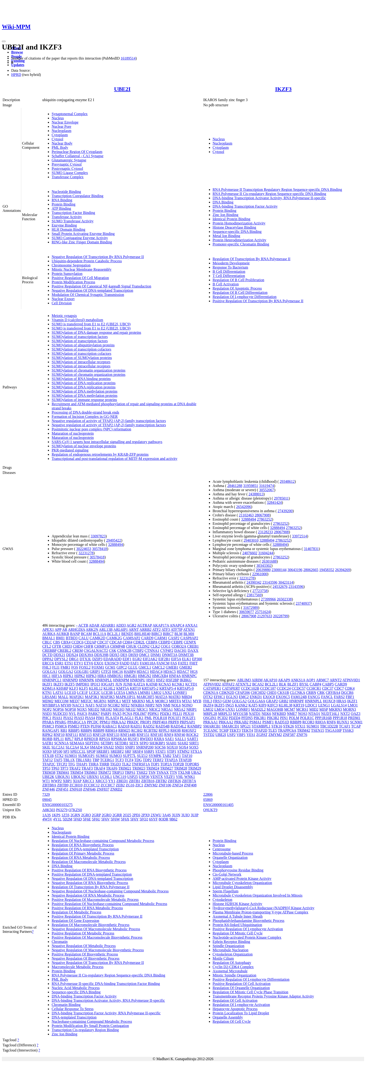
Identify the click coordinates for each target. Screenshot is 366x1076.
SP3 (66, 751)
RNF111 (72, 735)
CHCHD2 (258, 693)
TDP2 (147, 760)
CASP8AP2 (189, 638)
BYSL (304, 684)
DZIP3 (97, 659)
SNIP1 (130, 747)
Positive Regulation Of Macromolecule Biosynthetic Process (97, 937)
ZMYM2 (151, 785)
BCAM (86, 634)
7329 (46, 794)
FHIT (193, 663)
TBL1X (69, 760)
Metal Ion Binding (226, 236)
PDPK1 (153, 714)
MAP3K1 (92, 697)
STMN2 (183, 751)
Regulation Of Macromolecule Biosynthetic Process (90, 925)
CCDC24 (284, 688)
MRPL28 (210, 714)
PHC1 (46, 718)
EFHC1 (219, 697)
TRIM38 (48, 772)
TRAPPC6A (287, 730)
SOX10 (172, 747)
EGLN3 (232, 697)
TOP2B (178, 764)
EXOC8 (269, 697)
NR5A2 (179, 709)
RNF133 (112, 735)
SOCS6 (160, 747)
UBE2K (48, 777)
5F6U (96, 819)
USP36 (144, 777)
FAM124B (299, 697)
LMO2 (156, 693)
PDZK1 (166, 714)
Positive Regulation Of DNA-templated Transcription (92, 874)
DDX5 (114, 655)
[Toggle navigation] (4, 41)
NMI (166, 705)
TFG (71, 764)
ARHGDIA (76, 630)
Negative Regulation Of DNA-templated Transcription (92, 290)
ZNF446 (48, 789)
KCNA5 (164, 684)
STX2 (59, 756)
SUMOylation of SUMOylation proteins (82, 358)
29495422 (113, 540)
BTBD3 (72, 638)
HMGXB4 (160, 676)
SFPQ (144, 743)
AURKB (62, 634)
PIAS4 (90, 718)
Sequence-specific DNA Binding (237, 232)
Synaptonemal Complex (70, 114)
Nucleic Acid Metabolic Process (76, 988)
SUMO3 (115, 756)
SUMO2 (102, 756)
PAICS (82, 714)
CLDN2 (143, 646)
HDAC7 (183, 672)
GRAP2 (272, 701)
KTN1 (47, 693)
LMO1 (353, 705)
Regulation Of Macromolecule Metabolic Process (89, 862)
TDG (138, 760)
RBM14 (111, 730)
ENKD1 (256, 697)
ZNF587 (289, 735)
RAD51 (136, 726)
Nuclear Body (62, 143)
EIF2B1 (164, 659)
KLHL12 (96, 688)
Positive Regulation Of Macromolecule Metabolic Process (95, 900)
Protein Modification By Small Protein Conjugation (90, 1026)
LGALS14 (339, 705)
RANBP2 (194, 726)
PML (148, 718)
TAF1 (176, 756)
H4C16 (117, 672)
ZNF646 (89, 789)
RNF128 (99, 735)
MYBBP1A (51, 705)
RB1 (63, 730)
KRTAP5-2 (150, 688)
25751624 (262, 612)
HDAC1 (143, 672)
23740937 (303, 603)
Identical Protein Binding (231, 219)
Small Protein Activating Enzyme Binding (83, 234)
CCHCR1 (313, 688)
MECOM (61, 701)
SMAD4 (96, 747)
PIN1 (284, 718)
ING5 (229, 705)
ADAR (94, 625)
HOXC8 (329, 701)
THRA (93, 764)
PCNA (127, 714)
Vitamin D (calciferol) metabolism (77, 320)
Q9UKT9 (210, 810)
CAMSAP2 (131, 638)
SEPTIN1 (92, 743)
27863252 (264, 519)
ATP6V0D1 (351, 680)
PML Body (60, 147)
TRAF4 (99, 768)
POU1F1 (174, 718)
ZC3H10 (76, 785)
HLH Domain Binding (68, 229)
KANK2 (241, 705)
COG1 (166, 646)
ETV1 (78, 663)
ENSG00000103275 (57, 805)
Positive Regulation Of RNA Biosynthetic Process (89, 870)
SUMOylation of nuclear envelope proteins (84, 446)
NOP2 (47, 709)
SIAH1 (171, 743)
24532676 (280, 587)
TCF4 (129, 760)
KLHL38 (285, 705)
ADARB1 (107, 625)
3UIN (176, 815)
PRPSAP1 (187, 722)
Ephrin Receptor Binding (231, 942)
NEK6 (266, 714)
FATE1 (183, 663)
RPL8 (78, 739)
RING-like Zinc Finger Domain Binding (82, 242)
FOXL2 (85, 667)
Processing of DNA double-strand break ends (85, 412)
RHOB (175, 730)
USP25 (132, 777)
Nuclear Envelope (65, 122)
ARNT (134, 630)
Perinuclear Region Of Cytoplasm (77, 152)
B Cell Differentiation (229, 271)
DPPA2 (47, 659)
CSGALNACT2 (96, 651)
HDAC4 (156, 672)
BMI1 (60, 638)
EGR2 (137, 659)
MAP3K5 (107, 697)
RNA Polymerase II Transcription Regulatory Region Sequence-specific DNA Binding (277, 190)
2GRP (96, 815)
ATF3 (166, 630)
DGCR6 (347, 693)
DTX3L (85, 659)
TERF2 (158, 760)
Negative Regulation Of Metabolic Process (84, 946)
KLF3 (73, 688)
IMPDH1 (83, 684)
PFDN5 (247, 718)
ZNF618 (76, 789)
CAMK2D (98, 638)
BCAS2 (258, 684)
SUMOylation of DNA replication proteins (84, 383)
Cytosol (57, 139)
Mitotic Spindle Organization (234, 975)
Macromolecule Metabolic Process (77, 967)
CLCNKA (297, 693)
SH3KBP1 (157, 743)
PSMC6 (61, 726)
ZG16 (130, 785)
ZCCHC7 (108, 785)
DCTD (47, 655)
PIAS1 (57, 718)
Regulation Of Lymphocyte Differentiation (245, 297)
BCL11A (99, 634)
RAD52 (149, 726)
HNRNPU (137, 680)
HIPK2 (79, 676)
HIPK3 (91, 676)
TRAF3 (87, 768)
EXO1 (99, 663)
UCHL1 (106, 777)
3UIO (185, 815)
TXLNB (184, 772)
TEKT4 (247, 730)
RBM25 (124, 730)
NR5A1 (167, 709)
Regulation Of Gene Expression (75, 921)
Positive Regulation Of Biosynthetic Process (85, 954)
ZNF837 (103, 789)
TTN (173, 772)
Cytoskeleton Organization (233, 954)
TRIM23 (138, 768)
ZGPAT (261, 735)
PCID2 (223, 718)
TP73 (64, 768)
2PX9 (145, 815)
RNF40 (179, 735)
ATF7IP (176, 630)
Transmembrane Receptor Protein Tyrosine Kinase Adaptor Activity (263, 996)
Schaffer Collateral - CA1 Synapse (77, 156)
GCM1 (110, 667)
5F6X (125, 819)
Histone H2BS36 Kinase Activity (237, 904)
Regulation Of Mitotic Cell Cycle (238, 933)
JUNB (127, 684)
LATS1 (58, 693)
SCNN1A (61, 743)
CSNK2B (124, 651)
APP (58, 630)
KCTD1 (191, 684)
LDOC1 (311, 705)
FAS (173, 663)
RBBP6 (86, 730)
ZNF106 (164, 785)
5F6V (105, 819)
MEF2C (87, 701)
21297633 (264, 616)
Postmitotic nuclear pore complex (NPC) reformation (91, 429)
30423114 (285, 582)
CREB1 (193, 646)
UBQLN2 (78, 777)
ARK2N (92, 630)
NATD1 (255, 714)
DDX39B (101, 655)
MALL (63, 697)
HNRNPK (86, 680)
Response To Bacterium (230, 267)
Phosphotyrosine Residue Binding (238, 870)
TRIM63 (90, 772)
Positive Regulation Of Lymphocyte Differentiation (251, 979)
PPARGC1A (76, 722)
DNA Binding (223, 202)
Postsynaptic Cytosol (67, 168)
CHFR (88, 646)
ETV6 (88, 663)
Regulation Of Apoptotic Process (237, 288)
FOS (74, 667)
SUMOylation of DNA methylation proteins (84, 391)
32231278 (85, 553)
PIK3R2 (273, 718)
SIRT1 (194, 743)
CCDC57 (299, 688)
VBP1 (241, 735)
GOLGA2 (65, 672)
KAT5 (252, 705)
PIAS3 (79, 718)
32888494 (115, 545)
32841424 (274, 502)
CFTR (56, 646)
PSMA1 (256, 722)
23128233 (265, 532)
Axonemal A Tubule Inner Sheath (238, 916)
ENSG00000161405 (218, 805)
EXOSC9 (112, 663)
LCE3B (107, 693)
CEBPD (164, 642)
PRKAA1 (210, 722)
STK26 (288, 726)
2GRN (75, 815)
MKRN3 (138, 701)
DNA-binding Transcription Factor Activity (245, 206)
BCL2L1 (113, 634)
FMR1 (65, 667)
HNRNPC (189, 676)
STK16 (276, 726)
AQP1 (310, 680)
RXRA (159, 739)
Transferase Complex (68, 177)
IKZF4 (208, 705)
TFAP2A (171, 760)
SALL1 (180, 739)
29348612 (287, 481)
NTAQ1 (314, 714)
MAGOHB (275, 709)
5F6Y (134, 819)
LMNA (131, 693)
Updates (17, 65)
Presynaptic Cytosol (66, 164)
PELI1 (177, 714)
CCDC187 (268, 688)
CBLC (47, 642)
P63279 (61, 810)
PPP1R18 (340, 718)
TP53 (46, 768)
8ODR (164, 819)
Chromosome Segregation (71, 265)
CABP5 (328, 684)
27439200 (285, 511)
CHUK (131, 646)
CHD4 (78, 646)
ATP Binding (61, 208)
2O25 (127, 815)
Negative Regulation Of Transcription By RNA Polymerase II (98, 257)
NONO (187, 705)
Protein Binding (63, 204)
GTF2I (106, 672)
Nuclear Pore (61, 126)
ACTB (83, 625)
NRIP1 (191, 709)
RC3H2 (137, 730)
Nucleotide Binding (66, 192)
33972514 (299, 536)
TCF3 (119, 760)
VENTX (156, 777)
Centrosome (222, 849)
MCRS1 (302, 709)
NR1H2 (106, 709)
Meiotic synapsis (64, 316)
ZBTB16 (148, 781)
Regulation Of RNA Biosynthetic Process (83, 845)
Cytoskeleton (222, 900)
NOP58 (70, 709)
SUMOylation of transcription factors (80, 337)
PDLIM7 (140, 714)
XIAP (77, 781)
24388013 (256, 494)
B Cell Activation (226, 284)
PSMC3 (48, 726)
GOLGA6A (256, 701)
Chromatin (59, 942)
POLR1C (307, 718)
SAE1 (169, 739)
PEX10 (188, 714)
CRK (321, 693)
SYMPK (155, 756)
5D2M (67, 819)
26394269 (342, 570)
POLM (294, 718)
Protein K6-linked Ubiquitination (237, 925)
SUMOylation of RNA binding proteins (81, 379)
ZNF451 (62, 789)
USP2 (231, 735)
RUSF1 (133, 739)
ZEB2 (120, 785)
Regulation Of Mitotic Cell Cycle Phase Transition (250, 992)
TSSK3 (347, 730)
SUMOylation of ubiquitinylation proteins (83, 345)
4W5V (47, 819)
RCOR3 (308, 722)
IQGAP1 (107, 684)
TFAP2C (49, 764)
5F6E (87, 819)
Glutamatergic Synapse (69, 160)
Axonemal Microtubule (230, 971)
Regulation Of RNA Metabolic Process (81, 857)
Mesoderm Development (231, 263)
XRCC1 (88, 781)
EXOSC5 (283, 697)
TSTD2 (209, 735)
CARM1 (160, 638)
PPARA (48, 722)
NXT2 (345, 714)
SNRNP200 (145, 747)
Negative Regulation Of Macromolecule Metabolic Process (96, 929)
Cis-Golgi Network (227, 874)
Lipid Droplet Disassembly (233, 887)
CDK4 (350, 688)
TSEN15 (317, 730)
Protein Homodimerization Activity (239, 223)
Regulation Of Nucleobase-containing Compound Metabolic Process (103, 841)
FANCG (314, 697)
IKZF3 (283, 89)
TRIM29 (194, 768)
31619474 (266, 486)
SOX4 (183, 747)
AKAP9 (284, 680)
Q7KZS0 (75, 810)
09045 (47, 800)
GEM (226, 701)
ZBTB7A (189, 781)
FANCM (162, 663)
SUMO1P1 (86, 756)
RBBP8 (98, 730)
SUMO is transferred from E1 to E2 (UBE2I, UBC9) (91, 324)
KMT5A (122, 688)
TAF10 (187, 756)
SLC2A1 (58, 747)
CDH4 (127, 642)
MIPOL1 (114, 701)
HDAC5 (169, 672)
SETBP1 (107, 743)
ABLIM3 (244, 680)
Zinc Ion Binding (225, 215)
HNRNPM (121, 680)
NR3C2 (154, 709)
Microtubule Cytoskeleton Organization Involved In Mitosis (258, 895)
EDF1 (127, 659)
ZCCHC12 (92, 785)
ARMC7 (322, 680)
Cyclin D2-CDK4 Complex (233, 967)
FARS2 (339, 697)
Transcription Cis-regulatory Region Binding (85, 1030)
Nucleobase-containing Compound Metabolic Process (92, 1021)
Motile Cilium (223, 958)
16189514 (128, 58)
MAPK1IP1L (126, 697)
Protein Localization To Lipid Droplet (241, 1013)
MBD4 (187, 697)
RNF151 (143, 735)
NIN (158, 705)
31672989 (250, 608)
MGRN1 (100, 701)
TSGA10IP (333, 730)
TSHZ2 (142, 772)
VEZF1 (169, 777)
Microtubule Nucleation (230, 950)
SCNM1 (356, 722)
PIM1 (100, 718)
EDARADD (112, 659)
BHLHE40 (142, 634)
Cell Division (62, 303)
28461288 (234, 486)
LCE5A (119, 693)
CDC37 (103, 642)
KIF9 (263, 705)
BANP (75, 634)
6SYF (153, 819)
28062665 (310, 570)
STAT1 (160, 751)
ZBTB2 (161, 781)
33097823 (98, 536)
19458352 (326, 570)
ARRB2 (145, 630)
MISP (323, 709)
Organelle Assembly (228, 1017)
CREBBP (49, 651)
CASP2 (173, 638)
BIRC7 (168, 634)
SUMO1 (70, 756)
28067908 (262, 515)
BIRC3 (156, 634)
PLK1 (139, 718)
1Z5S (65, 815)
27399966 (268, 599)
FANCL (327, 697)
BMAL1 (48, 638)
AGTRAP (144, 625)
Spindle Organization (228, 946)
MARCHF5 (145, 697)
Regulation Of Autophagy (232, 963)
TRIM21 (124, 768)
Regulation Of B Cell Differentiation (240, 293)
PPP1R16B (323, 718)
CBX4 (65, 642)
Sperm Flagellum (226, 891)
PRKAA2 (118, 722)
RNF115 (85, 735)
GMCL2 (158, 667)
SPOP (91, 751)
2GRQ (107, 815)
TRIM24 (152, 768)
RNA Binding (62, 200)
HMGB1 (130, 676)
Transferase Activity (67, 217)
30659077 (246, 612)
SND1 (119, 747)
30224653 (83, 549)
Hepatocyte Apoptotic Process (235, 1009)
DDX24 (72, 655)
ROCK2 (192, 735)
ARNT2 (336, 680)
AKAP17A (161, 625)
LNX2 (167, 693)
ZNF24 (177, 785)
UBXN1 (93, 777)
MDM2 (47, 701)
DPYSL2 (61, 659)
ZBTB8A (49, 785)
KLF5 (83, 688)
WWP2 (56, 781)
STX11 (300, 726)
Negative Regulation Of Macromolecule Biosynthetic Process (98, 950)
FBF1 (350, 697)
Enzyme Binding (64, 225)
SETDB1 (121, 743)
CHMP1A (101, 646)
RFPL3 (164, 730)
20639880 (263, 570)
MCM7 (289, 709)
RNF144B (128, 735)
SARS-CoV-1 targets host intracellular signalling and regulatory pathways (107, 442)
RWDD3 (146, 739)
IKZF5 (69, 684)
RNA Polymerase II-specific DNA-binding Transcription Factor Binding (106, 984)
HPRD (16, 75)
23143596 (269, 582)
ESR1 (59, 663)
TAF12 (47, 760)
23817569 (254, 595)
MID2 (313, 709)
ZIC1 (139, 785)
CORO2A (179, 646)
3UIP (194, 815)
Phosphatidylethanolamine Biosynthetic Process (249, 921)
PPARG (60, 722)
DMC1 (144, 655)
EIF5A (176, 659)
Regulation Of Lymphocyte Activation (241, 1005)
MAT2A (161, 697)
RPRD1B (91, 739)
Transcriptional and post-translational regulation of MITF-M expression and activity (114, 459)
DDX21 (59, 655)
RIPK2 (47, 735)
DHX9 (133, 655)
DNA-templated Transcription (74, 1017)
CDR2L (139, 642)
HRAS (341, 701)
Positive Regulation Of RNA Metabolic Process (87, 908)
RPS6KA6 (119, 739)
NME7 (292, 714)
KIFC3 (272, 705)
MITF (126, 701)
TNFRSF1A (141, 764)
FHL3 (46, 667)
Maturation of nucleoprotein (73, 433)
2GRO (86, 815)
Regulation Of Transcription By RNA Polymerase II (251, 259)
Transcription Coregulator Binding (77, 196)
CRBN (311, 693)
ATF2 (156, 630)
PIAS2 (68, 718)
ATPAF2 (228, 684)
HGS (194, 672)
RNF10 (59, 735)
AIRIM (257, 680)
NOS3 (302, 714)
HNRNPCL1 (52, 680)
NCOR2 (114, 705)
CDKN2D (226, 693)
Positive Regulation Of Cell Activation (242, 984)
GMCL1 (145, 667)
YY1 (111, 781)
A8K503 (48, 810)
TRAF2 (75, 768)
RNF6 (331, 722)
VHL (179, 777)
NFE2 (125, 705)
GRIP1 (95, 672)
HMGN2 (144, 676)
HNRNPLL (103, 680)
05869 (208, 800)
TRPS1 (130, 772)
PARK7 (94, 714)
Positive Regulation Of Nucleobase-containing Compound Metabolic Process (109, 904)
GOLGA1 (49, 672)
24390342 (253, 582)
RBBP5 (74, 730)
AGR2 (131, 625)
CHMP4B (117, 646)
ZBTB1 (134, 781)
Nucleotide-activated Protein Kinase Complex (247, 937)
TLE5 (272, 730)
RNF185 (156, 735)
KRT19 (135, 688)
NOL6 (176, 705)
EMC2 (244, 697)
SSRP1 (149, 751)
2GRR (117, 815)
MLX (150, 701)
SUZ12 (142, 756)
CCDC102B (250, 688)
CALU (83, 638)
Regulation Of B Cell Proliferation (238, 280)
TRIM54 (76, 772)
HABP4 (130, 672)
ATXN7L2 (243, 684)
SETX (134, 743)
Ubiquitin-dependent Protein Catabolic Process (87, 261)
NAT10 (101, 705)
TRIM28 (180, 768)
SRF (128, 751)
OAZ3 (355, 714)
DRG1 (74, 659)
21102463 (246, 515)
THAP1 (82, 764)
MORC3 (161, 701)
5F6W (115, 819)
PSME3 (74, 726)
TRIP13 (118, 772)
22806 (208, 794)
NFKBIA (137, 705)
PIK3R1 (260, 718)
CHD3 (67, 646)
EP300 (197, 659)
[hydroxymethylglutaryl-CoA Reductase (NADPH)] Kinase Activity (263, 908)
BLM (178, 634)
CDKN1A (210, 693)
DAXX (193, 651)
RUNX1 (343, 722)
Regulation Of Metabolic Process (76, 912)
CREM (77, 651)
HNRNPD (70, 680)
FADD (124, 663)
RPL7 (69, 739)
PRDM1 (354, 718)
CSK (112, 651)
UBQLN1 (62, 777)
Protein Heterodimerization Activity (239, 240)
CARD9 (147, 638)
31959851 (250, 486)
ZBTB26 (174, 781)
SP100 (57, 751)
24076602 (249, 553)
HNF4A (175, 676)
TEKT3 (235, 730)
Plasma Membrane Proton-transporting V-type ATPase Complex (260, 912)
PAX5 (117, 714)
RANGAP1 (51, 730)
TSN (151, 772)
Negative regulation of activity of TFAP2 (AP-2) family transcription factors (109, 421)
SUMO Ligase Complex (70, 173)
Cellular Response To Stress (72, 1009)
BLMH (188, 634)
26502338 (284, 599)
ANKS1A (298, 680)
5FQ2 (144, 819)
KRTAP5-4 (167, 688)
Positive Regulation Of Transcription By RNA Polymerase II (258, 301)
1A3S (46, 815)
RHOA (320, 722)
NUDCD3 (60, 714)
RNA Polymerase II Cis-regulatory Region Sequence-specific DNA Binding (269, 194)
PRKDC (133, 722)
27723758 (259, 591)
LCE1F (82, 693)
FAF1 (134, 663)
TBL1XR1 (84, 760)
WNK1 (189, 777)
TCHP (223, 730)
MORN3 (349, 709)
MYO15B (240, 714)
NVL (72, 714)
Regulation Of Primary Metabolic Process (83, 853)
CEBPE (177, 642)
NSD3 (47, 714)
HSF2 (160, 680)
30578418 (99, 549)
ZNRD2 (116, 789)
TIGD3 (115, 764)
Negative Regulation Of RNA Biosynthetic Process (90, 883)
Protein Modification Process (73, 282)
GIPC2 (121, 667)
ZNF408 (190, 785)
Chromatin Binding (66, 1005)
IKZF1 (47, 684)
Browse (17, 52)
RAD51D (282, 722)
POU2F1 (189, 718)
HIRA (101, 676)
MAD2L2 (258, 709)
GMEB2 (185, 667)
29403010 (251, 540)
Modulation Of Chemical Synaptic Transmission (88, 295)
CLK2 (155, 646)
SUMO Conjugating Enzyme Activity (80, 238)
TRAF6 (111, 768)
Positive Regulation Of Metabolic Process (83, 933)
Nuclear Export (63, 299)
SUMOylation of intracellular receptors (81, 362)
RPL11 (58, 739)
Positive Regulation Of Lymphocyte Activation (248, 929)
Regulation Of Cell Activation (235, 1000)
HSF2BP (172, 680)
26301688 (269, 561)
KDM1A (48, 688)
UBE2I (122, 89)
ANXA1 (191, 625)
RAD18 (124, 726)
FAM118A (148, 663)
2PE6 (136, 815)
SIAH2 (183, 743)
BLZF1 (292, 684)
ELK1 (186, 659)
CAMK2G (114, 638)
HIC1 (46, 676)
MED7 (75, 701)
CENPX (190, 642)
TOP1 (155, 764)
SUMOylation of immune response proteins (84, 400)
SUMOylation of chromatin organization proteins (88, 370)
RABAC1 (109, 726)
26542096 (243, 507)
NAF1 (90, 705)
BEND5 (127, 634)
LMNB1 (144, 693)
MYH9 (66, 705)
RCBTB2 (151, 730)
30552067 (266, 490)
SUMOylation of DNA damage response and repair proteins (96, 332)
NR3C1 (142, 709)
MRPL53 (225, 714)
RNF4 (168, 735)
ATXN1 (189, 630)
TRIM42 (303, 730)
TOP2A (166, 764)
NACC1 (78, 705)
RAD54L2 (179, 726)
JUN (118, 684)
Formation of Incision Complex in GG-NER (85, 417)
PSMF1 (268, 722)
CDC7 (339, 688)
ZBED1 (122, 781)
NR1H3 (118, 709)
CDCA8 (115, 642)
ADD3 (121, 625)
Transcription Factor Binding (73, 213)
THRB (104, 764)
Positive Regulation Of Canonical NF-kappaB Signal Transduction (101, 286)
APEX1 (48, 630)
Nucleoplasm (61, 131)
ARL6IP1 (120, 630)
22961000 (259, 574)
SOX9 (47, 751)
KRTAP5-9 (185, 688)
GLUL (132, 667)
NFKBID (279, 714)
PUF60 (96, 726)
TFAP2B (185, 760)
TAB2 (167, 756)
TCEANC (210, 730)
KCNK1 (178, 684)
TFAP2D (260, 730)
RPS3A (104, 739)
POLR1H (160, 718)
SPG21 (245, 726)
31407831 (311, 549)
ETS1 (68, 663)
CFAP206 (242, 693)
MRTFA (175, 701)
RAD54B (162, 726)
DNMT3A (169, 655)
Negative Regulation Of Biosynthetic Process (86, 958)
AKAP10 (270, 680)
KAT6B (152, 684)
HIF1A (57, 676)
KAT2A (139, 684)
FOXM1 (98, 667)
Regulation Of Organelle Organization (241, 988)
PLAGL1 (127, 718)
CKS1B (283, 693)
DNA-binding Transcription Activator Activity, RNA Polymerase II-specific (269, 198)
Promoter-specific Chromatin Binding (241, 244)
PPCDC (93, 722)
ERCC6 (48, 663)
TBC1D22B (329, 726)
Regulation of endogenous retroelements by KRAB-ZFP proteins (100, 454)
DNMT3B (186, 655)
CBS (56, 642)
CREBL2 (64, 651)
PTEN (85, 726)
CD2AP (90, 642)
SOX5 (193, 747)
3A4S (166, 815)
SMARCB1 (212, 726)
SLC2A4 (72, 747)
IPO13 (95, 684)
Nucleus (58, 118)
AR (64, 630)
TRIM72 (104, 772)
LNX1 (230, 709)
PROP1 (145, 722)
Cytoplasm (60, 135)
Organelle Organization (230, 857)
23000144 (279, 570)
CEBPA (151, 642)
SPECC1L (78, 751)
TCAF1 (344, 726)
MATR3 (174, 697)
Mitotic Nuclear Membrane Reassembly (81, 269)
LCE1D (70, 693)
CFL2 (46, 646)
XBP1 (67, 781)
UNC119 (119, 777)
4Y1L (57, 819)
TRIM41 (62, 772)
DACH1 (180, 651)
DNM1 (156, 655)
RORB (47, 739)
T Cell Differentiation (229, 276)
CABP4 (315, 684)
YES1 (250, 735)
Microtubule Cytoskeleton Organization (242, 883)
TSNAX (162, 772)
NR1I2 (130, 709)
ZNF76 (301, 735)
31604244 (265, 553)
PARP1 (106, 714)
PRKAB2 (241, 722)
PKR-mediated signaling (70, 450)
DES (123, 655)
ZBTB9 (63, 785)
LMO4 (219, 709)
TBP (95, 760)
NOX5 (82, 709)
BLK (282, 684)
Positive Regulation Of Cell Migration (80, 278)
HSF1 (150, 680)
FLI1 (56, 667)
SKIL (46, 747)
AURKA (48, 634)
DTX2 (208, 697)
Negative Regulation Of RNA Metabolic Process (88, 895)
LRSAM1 (49, 697)
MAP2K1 (76, 697)
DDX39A (86, 655)
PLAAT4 (112, 718)
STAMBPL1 (261, 726)
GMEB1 (172, 667)
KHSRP (62, 688)
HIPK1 (68, 676)
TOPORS (192, 764)
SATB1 (47, 743)
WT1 (46, 781)
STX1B (48, 756)
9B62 (173, 819)
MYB (197, 701)
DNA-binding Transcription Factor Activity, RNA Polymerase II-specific (106, 1013)
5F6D (77, 819)
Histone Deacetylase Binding (234, 227)
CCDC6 (77, 642)
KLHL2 (109, 688)
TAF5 (58, 760)
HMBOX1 (115, 676)
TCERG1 (107, 760)
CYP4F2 (166, 651)
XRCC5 (101, 781)
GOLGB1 (81, 672)
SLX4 (84, 747)
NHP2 (150, 705)
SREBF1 (103, 751)
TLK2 (126, 764)
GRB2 (283, 701)
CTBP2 (138, 651)
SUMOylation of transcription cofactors (81, 349)
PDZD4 (234, 718)
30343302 (263, 566)
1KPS (56, 815)
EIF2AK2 (150, 659)
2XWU (156, 815)
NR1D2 (93, 709)
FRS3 (217, 701)
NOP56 (58, 709)
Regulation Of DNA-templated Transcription (85, 849)
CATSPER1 (212, 688)
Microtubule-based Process (233, 853)
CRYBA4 (333, 693)
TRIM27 (166, 768)
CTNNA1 (151, 651)
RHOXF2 (189, 730)
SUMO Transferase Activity (73, 221)
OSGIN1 (210, 718)
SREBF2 (117, 751)
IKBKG (186, 680)
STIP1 (171, 751)
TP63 (55, 768)
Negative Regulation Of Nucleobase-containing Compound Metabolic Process (110, 891)
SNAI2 (108, 747)
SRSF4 (137, 751)
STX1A (196, 751)
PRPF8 (173, 722)
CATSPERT (231, 688)
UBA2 (196, 772)
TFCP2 (61, 764)
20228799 (280, 616)
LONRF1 (180, 693)
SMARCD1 (230, 726)
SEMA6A (77, 743)
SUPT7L (129, 756)
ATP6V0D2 (212, 684)
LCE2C (94, 693)
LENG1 (324, 705)
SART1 (192, 739)
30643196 (295, 570)
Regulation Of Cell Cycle (232, 1021)
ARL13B (106, 630)
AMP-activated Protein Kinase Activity (242, 879)
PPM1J (105, 722)
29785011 (281, 498)
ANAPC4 (177, 625)
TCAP (356, 726)
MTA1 (187, 701)
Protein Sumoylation (67, 274)
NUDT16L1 (330, 714)
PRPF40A (159, 722)
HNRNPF (296, 701)
